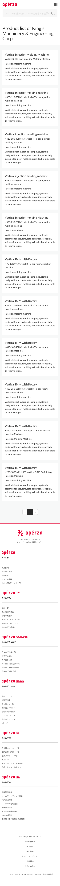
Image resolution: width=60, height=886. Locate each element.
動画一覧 (5, 608)
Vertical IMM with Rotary (21, 259)
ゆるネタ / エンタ (8, 719)
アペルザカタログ (9, 642)
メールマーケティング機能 (12, 796)
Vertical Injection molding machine (26, 92)
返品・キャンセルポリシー (12, 767)
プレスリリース (8, 704)
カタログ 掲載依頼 (9, 671)
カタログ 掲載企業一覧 (11, 663)
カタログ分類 (7, 659)
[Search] (30, 13)
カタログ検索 (7, 571)
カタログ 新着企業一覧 (11, 667)
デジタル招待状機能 (9, 811)
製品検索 (5, 567)
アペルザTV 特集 (8, 627)
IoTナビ (5, 723)
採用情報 (30, 851)
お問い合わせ (30, 866)
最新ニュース (7, 696)
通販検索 (5, 575)
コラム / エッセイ (8, 715)
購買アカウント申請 (9, 755)
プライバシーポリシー (30, 856)
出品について (7, 759)
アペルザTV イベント (10, 623)
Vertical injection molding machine (26, 134)
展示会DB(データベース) (11, 583)
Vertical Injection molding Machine (26, 217)
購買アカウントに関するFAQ (13, 763)
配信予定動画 (7, 615)
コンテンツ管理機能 (9, 803)
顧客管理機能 (7, 792)
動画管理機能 (7, 807)
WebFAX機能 (7, 815)
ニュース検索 (7, 579)
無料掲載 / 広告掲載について (30, 836)
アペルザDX (6, 782)
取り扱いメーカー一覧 (10, 748)
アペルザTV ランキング (11, 619)
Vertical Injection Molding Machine (27, 54)
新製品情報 (6, 700)
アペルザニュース (9, 686)
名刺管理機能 (7, 800)
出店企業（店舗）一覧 (10, 752)
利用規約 (30, 861)
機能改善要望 (30, 841)
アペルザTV (6, 598)
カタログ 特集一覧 (9, 652)
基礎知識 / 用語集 (8, 711)
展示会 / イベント (8, 707)
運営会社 (30, 846)
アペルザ (5, 557)
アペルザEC (6, 738)
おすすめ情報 (7, 656)
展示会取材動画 (8, 611)
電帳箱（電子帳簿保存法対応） (14, 819)
